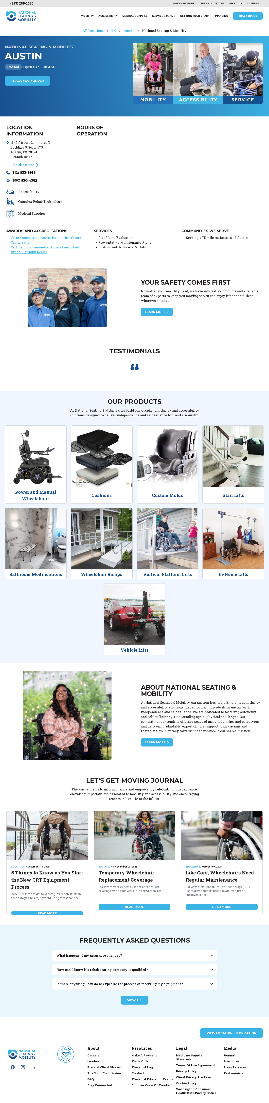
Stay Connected (99, 1085)
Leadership (95, 1061)
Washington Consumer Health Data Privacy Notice (196, 1091)
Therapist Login (144, 1067)
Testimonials (233, 1073)
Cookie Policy (186, 1083)
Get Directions (23, 165)
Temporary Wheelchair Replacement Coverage (126, 876)
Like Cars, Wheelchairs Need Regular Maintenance (220, 876)
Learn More (157, 312)
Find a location (212, 3)
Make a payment (184, 3)
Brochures (231, 1061)
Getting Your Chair (194, 15)
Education (18, 866)
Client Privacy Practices (193, 1077)
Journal (229, 1055)
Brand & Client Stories (104, 1067)
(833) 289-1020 (22, 3)
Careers (253, 3)
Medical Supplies (134, 15)
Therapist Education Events (153, 1079)
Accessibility (108, 15)
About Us (235, 3)
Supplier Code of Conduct (152, 1085)
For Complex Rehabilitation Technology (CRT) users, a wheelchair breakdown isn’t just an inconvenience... (218, 891)
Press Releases (235, 1067)
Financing (220, 15)
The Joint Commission (104, 1073)
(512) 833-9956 (23, 172)
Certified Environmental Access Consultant (45, 247)
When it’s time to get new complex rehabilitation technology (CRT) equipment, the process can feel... (46, 896)
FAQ (90, 1079)
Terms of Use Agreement (195, 1065)
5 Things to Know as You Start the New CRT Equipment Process (47, 879)
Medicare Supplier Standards (190, 1057)
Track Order (247, 15)
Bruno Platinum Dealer (29, 252)
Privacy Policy (186, 1071)
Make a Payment (144, 1055)
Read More (47, 913)
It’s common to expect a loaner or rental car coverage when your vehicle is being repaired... (131, 889)
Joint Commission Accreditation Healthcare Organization (46, 239)
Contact (138, 1073)
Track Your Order (27, 81)
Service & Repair (163, 15)
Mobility (87, 15)
